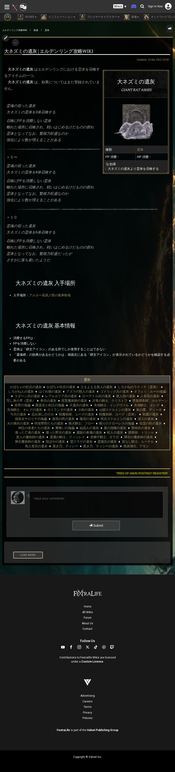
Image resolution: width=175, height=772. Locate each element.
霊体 (47, 30)
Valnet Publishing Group (102, 730)
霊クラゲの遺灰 (81, 441)
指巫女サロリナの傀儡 (31, 419)
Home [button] (27, 17)
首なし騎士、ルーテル (138, 441)
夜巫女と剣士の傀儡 (50, 405)
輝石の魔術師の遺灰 (138, 437)
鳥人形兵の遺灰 (36, 446)
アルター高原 (38, 295)
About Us (87, 623)
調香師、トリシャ (141, 432)
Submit (96, 525)
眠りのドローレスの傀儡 (116, 423)
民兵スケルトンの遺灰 (117, 419)
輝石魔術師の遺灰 (28, 441)
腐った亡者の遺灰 (28, 432)
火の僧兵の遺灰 (18, 423)
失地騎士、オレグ (147, 405)
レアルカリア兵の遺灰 (61, 396)
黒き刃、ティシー (65, 446)
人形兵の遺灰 (150, 396)
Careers (87, 701)
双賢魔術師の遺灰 (74, 400)
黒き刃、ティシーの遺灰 (100, 446)
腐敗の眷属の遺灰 (89, 432)
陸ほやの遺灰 (55, 441)
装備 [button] (131, 17)
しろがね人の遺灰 (21, 391)
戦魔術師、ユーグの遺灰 (76, 414)
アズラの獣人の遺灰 (80, 391)
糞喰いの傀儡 (65, 428)
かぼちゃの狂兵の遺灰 (26, 387)
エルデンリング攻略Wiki (14, 30)
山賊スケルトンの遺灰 (115, 409)
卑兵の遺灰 (48, 400)
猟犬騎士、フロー (81, 423)
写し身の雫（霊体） (21, 400)
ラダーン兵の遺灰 (27, 396)
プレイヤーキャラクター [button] (99, 17)
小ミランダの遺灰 (60, 409)
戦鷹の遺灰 (151, 414)
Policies (87, 718)
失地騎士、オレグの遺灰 (24, 409)
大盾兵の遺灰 (79, 405)
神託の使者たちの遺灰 (34, 428)
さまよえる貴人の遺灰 (97, 387)
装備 (35, 30)
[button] (120, 6)
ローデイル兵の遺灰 (96, 396)
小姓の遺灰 (86, 409)
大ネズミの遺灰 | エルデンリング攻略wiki (48, 51)
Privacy (87, 712)
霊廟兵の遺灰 (107, 441)
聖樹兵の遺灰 (141, 428)
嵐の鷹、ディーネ (149, 409)
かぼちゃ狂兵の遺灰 (61, 387)
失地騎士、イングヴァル (111, 405)
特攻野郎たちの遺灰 (49, 423)
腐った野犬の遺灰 (58, 432)
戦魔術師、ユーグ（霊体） (118, 414)
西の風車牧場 (61, 295)
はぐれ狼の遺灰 (50, 391)
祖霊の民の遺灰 (150, 423)
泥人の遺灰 (146, 419)
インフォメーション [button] (58, 17)
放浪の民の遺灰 (63, 419)
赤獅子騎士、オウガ (104, 437)
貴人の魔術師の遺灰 (30, 437)
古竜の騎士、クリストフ (109, 400)
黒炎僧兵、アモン (136, 446)
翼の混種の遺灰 (115, 428)
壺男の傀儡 (23, 405)
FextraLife (63, 730)
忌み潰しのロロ (42, 414)
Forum (88, 617)
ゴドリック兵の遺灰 (114, 391)
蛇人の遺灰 (115, 432)
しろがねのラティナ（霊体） (138, 387)
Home (87, 606)
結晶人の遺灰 (89, 428)
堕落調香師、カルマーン (149, 400)
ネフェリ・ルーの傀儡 (150, 391)
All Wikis (87, 612)
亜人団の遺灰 (125, 396)
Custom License (92, 661)
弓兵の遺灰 (18, 414)
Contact (87, 628)
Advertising (87, 695)
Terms (88, 707)
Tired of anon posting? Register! (142, 473)
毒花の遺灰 (88, 419)
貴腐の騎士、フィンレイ (67, 437)
